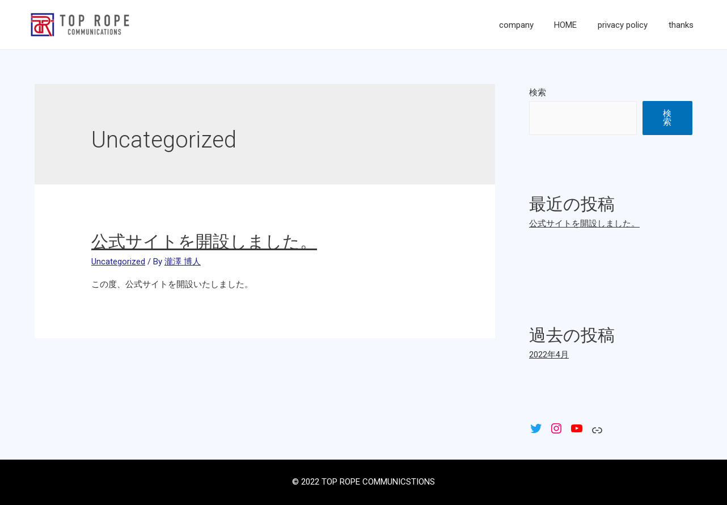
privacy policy (628, 25)
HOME (575, 25)
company (529, 25)
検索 (537, 92)
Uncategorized (118, 261)
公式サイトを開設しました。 (204, 241)
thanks (682, 25)
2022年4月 (549, 355)
